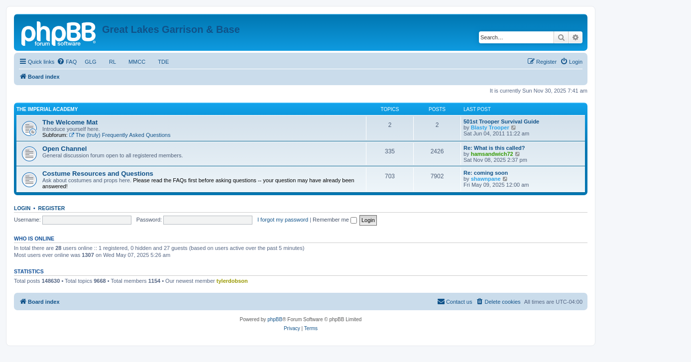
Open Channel (64, 148)
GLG (90, 62)
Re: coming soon (485, 173)
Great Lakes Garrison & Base (171, 29)
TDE (163, 62)
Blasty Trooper (490, 127)
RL (112, 62)
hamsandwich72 (492, 154)
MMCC (137, 62)
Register (51, 208)
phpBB (274, 319)
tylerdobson (232, 281)
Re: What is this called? (494, 148)
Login (22, 208)
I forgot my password (282, 220)
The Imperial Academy (47, 109)
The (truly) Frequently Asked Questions (120, 135)
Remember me (335, 220)
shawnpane (486, 179)
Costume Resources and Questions (97, 173)
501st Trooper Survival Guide (501, 121)
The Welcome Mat (70, 122)
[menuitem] (67, 62)
